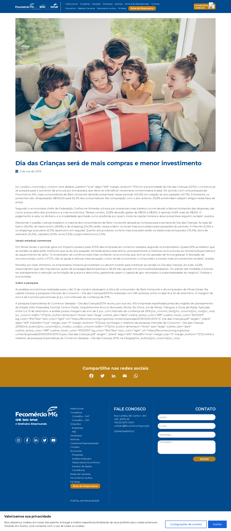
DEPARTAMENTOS (124, 431)
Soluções (96, 4)
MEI (74, 431)
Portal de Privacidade (84, 500)
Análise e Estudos (81, 458)
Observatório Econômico (86, 462)
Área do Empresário (142, 8)
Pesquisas (77, 454)
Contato (155, 4)
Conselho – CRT (80, 420)
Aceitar (217, 524)
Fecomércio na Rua (106, 8)
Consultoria (78, 470)
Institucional (72, 4)
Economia (71, 8)
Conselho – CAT (80, 416)
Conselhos (85, 4)
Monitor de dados (82, 466)
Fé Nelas (122, 8)
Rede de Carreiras (86, 8)
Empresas (77, 427)
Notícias (119, 4)
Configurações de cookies (186, 524)
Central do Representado (137, 4)
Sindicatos (108, 4)
